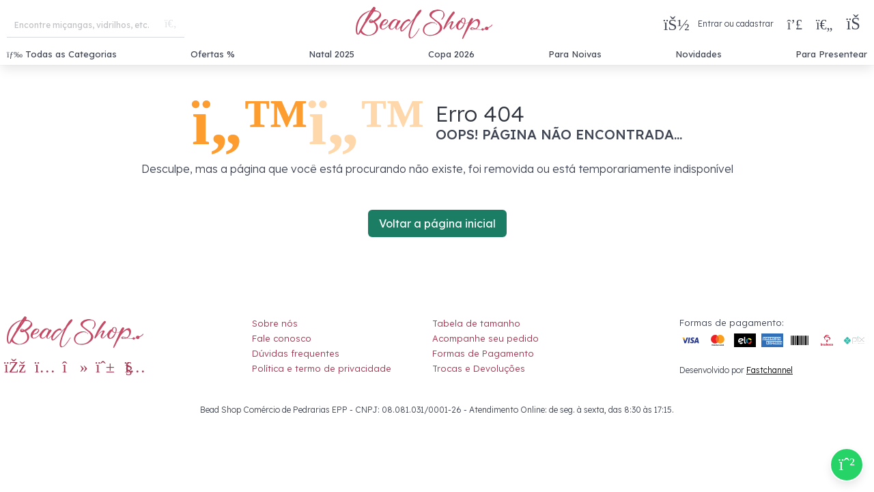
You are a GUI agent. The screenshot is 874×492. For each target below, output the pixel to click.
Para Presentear (831, 54)
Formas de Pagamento (483, 353)
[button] (856, 24)
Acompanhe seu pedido (485, 338)
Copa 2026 (451, 54)
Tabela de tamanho (476, 323)
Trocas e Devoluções (478, 368)
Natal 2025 (331, 54)
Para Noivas (575, 54)
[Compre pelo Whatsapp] (847, 465)
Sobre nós (275, 323)
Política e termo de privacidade (321, 368)
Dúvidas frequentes (295, 353)
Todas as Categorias (62, 54)
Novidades (698, 54)
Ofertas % (213, 54)
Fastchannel (769, 370)
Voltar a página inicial (437, 223)
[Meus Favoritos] (824, 24)
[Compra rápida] (794, 24)
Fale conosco (281, 338)
